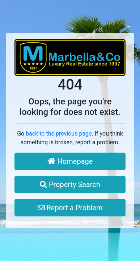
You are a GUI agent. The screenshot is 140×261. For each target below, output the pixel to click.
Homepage (70, 161)
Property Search (70, 184)
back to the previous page (59, 133)
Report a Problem (70, 207)
